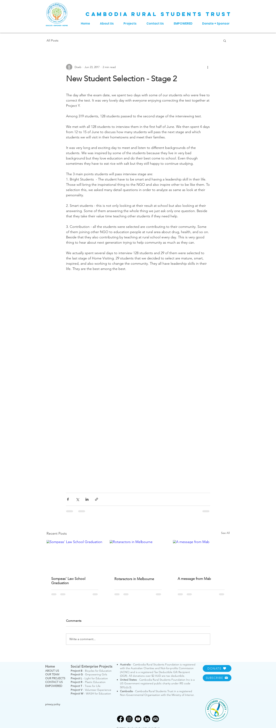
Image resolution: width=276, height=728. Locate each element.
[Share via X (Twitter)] (77, 499)
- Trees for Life (86, 686)
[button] (225, 40)
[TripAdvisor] (155, 719)
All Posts (52, 40)
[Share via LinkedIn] (87, 499)
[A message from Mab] (201, 556)
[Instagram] (129, 719)
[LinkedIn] (146, 719)
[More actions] (207, 67)
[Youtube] (138, 719)
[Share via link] (96, 499)
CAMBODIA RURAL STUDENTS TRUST (159, 14)
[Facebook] (120, 719)
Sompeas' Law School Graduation (68, 581)
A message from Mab (194, 579)
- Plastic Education (88, 682)
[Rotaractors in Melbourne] (138, 556)
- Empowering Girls (89, 674)
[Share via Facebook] (68, 499)
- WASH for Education (91, 693)
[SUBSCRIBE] (217, 677)
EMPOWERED (53, 686)
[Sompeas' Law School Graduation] (75, 556)
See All (225, 533)
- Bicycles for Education (91, 670)
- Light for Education (89, 678)
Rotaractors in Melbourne (134, 579)
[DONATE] (217, 668)
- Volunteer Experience (91, 690)
